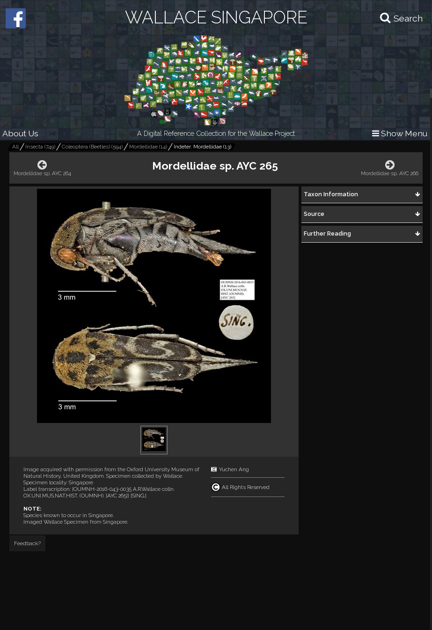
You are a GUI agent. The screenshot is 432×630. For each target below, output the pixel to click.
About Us (20, 133)
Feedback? (27, 543)
